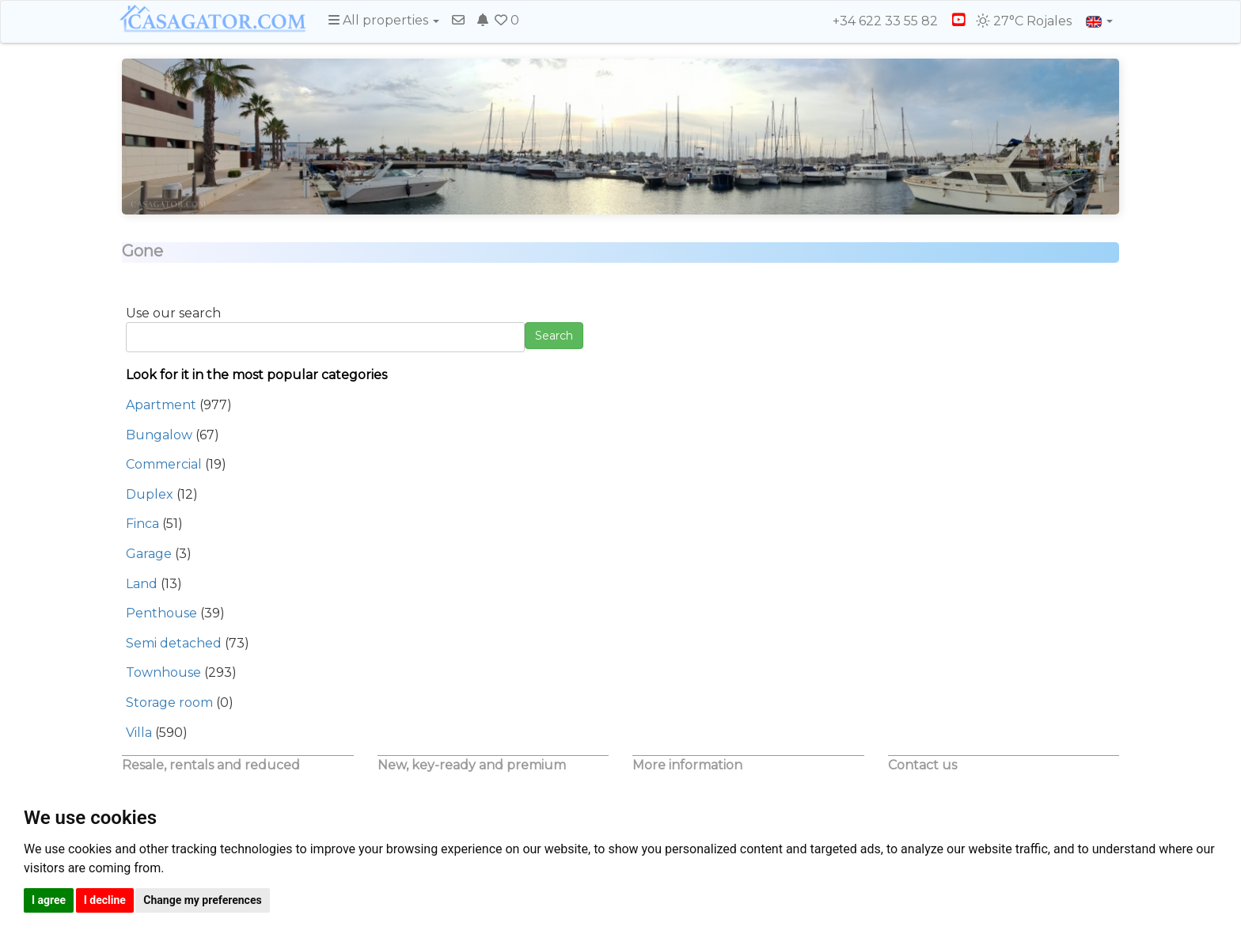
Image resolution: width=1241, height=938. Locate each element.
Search (554, 335)
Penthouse (161, 613)
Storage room (169, 702)
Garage (149, 553)
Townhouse (163, 672)
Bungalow (159, 434)
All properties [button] (383, 20)
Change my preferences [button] (202, 900)
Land (141, 583)
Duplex (149, 494)
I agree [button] (49, 900)
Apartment (161, 404)
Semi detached (174, 643)
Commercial (164, 464)
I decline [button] (105, 900)
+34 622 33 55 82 (878, 20)
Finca (142, 523)
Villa (139, 732)
